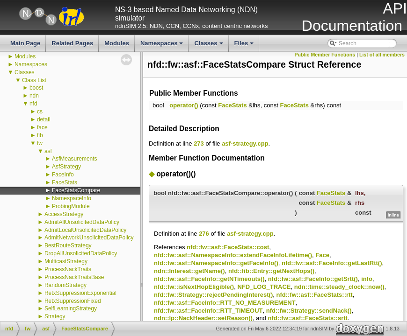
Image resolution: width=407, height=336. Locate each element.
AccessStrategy (63, 214)
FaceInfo (63, 174)
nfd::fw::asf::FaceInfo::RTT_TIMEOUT (208, 310)
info (366, 278)
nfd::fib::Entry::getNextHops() (271, 270)
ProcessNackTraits (67, 269)
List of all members (382, 54)
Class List (34, 80)
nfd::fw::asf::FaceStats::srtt (307, 318)
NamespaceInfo (71, 198)
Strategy (54, 316)
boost (36, 87)
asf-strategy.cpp (245, 143)
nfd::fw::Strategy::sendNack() (309, 310)
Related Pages (72, 43)
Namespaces (162, 46)
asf (48, 151)
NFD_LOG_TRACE (264, 286)
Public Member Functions (325, 54)
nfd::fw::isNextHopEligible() (194, 286)
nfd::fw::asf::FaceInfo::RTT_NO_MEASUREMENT (225, 302)
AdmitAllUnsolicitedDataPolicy (81, 222)
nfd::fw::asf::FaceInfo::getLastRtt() (332, 262)
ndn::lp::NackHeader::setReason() (203, 318)
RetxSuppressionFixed (72, 301)
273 (199, 143)
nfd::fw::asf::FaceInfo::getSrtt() (313, 278)
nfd (33, 103)
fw (40, 143)
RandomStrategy (65, 285)
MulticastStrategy (65, 261)
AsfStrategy (66, 166)
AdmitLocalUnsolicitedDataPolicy (85, 230)
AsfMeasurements (74, 158)
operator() (183, 105)
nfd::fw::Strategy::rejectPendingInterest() (213, 294)
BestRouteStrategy (68, 245)
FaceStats (64, 182)
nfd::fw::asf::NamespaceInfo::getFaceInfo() (216, 262)
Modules (116, 43)
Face (322, 255)
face (42, 127)
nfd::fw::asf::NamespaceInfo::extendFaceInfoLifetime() (233, 255)
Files (244, 46)
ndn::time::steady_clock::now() (339, 286)
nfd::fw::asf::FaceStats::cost (228, 247)
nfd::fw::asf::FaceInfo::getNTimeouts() (209, 278)
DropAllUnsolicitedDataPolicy (80, 253)
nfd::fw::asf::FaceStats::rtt (314, 294)
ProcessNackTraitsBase (74, 277)
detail (44, 119)
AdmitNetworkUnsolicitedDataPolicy (89, 237)
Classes (209, 46)
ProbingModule (71, 206)
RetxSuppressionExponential (80, 293)
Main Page (25, 43)
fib (40, 135)
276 (204, 233)
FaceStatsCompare (76, 190)
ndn (34, 95)
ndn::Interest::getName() (189, 270)
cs (40, 111)
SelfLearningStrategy (70, 308)
